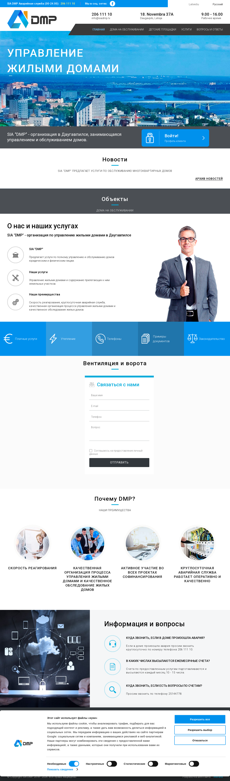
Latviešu (194, 4)
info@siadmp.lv (101, 18)
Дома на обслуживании (127, 29)
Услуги (186, 29)
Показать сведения (60, 773)
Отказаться (200, 744)
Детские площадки (162, 29)
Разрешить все (200, 723)
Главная (99, 29)
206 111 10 (68, 3)
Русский (218, 4)
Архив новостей (209, 177)
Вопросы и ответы (210, 29)
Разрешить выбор (200, 734)
